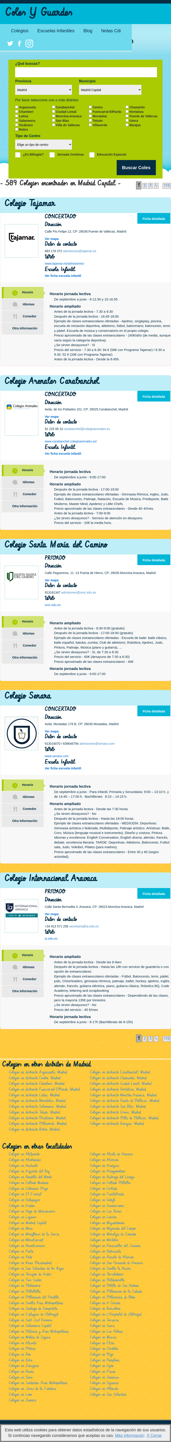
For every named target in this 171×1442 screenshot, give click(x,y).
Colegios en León (20, 1394)
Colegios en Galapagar (24, 1200)
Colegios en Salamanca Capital (30, 1325)
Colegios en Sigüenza (104, 1383)
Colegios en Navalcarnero (27, 1246)
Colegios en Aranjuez (104, 1165)
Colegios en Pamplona (104, 1360)
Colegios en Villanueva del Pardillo (34, 1297)
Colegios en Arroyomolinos (107, 1171)
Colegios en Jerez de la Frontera (32, 1388)
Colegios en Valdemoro (24, 1285)
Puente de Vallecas (143, 116)
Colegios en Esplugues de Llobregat (33, 1314)
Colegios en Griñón (22, 1206)
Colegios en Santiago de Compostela (33, 1308)
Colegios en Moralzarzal (26, 1240)
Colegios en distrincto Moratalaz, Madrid (37, 1100)
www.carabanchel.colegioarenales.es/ (71, 441)
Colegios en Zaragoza (24, 1366)
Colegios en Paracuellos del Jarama (115, 1246)
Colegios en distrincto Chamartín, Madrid (118, 1078)
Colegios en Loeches (103, 1217)
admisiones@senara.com (97, 743)
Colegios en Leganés (22, 1217)
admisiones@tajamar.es (79, 251)
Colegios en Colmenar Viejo (28, 1188)
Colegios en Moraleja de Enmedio (113, 1234)
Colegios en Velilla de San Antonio (114, 1285)
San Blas (62, 120)
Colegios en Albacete (104, 1388)
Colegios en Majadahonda (107, 1223)
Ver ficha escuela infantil (63, 276)
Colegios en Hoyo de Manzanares (32, 1211)
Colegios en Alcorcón (104, 1160)
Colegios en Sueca (102, 1325)
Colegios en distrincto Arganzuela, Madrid (38, 1072)
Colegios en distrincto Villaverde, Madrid (37, 1123)
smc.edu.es (53, 605)
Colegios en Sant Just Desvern (30, 1320)
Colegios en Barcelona (105, 1308)
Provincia (23, 81)
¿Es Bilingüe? (33, 154)
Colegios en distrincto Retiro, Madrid (34, 1129)
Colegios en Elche (102, 1343)
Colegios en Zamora (22, 1400)
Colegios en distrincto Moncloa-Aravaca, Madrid (123, 1095)
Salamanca (27, 120)
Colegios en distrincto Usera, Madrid (115, 1112)
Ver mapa (52, 238)
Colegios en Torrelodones (107, 1274)
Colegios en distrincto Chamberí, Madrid (36, 1083)
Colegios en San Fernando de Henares (116, 1263)
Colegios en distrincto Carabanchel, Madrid (120, 1072)
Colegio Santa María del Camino (56, 545)
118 (167, 186)
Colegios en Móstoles (104, 1240)
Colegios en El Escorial (25, 1194)
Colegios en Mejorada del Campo (113, 1228)
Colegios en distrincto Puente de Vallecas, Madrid (124, 1100)
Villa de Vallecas (68, 125)
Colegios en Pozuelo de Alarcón (112, 1257)
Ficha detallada (153, 219)
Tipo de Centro (27, 136)
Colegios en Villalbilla (25, 1291)
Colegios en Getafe (102, 1200)
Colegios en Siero (21, 1377)
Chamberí (26, 111)
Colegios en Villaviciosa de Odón (112, 1297)
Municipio (87, 81)
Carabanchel (65, 107)
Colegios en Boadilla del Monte (30, 1177)
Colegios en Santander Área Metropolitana (38, 1383)
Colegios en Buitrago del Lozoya (112, 1177)
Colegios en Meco (21, 1228)
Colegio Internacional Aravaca (51, 878)
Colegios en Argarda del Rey (29, 1171)
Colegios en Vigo (101, 1354)
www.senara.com (57, 756)
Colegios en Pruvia (103, 1371)
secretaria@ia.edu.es (84, 926)
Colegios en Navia (21, 1371)
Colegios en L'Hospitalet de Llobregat (115, 1314)
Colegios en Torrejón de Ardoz (30, 1274)
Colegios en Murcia (103, 1337)
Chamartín (137, 107)
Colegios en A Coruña (105, 1303)
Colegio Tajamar (30, 203)
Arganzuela (27, 107)
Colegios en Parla (21, 1251)
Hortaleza (136, 111)
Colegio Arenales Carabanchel (52, 381)
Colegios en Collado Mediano (28, 1183)
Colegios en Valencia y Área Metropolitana (39, 1331)
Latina (23, 116)
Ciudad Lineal (66, 111)
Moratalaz (100, 116)
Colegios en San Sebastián (108, 1394)
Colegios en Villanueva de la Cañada (116, 1291)
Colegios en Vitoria (22, 1348)
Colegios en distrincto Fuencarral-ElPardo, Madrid (44, 1089)
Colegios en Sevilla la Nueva (110, 1268)
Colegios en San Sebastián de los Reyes (36, 1268)
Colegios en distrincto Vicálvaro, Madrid (37, 1118)
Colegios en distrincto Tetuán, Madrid (34, 1112)
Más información (130, 1435)
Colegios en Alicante (22, 1343)
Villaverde (100, 125)
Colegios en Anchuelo (23, 1165)
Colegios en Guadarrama (107, 1206)
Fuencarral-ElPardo (107, 111)
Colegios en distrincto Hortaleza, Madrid (118, 1089)
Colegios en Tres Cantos (25, 1280)
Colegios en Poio (20, 1354)
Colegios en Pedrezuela (105, 1251)
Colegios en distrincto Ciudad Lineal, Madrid (120, 1083)
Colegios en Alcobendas (25, 1160)
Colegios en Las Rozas (106, 1211)
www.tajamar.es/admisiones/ (64, 263)
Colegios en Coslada (103, 1188)
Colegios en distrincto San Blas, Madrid (118, 1106)
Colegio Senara (28, 696)
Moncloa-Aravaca (69, 116)
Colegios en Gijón (102, 1366)
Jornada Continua (70, 154)
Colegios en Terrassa (104, 1320)
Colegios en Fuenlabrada (107, 1194)
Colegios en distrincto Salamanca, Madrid (37, 1106)
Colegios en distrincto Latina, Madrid (34, 1095)
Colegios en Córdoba (104, 1348)
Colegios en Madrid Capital (27, 1223)
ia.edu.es (51, 938)
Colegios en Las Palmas (106, 1331)
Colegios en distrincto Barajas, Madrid (117, 1123)
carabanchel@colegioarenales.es (87, 429)
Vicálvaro (26, 125)
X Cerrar (154, 1435)
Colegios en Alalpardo (24, 1154)
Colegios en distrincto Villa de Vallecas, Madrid (124, 1118)
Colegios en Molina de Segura (29, 1337)
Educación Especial (111, 154)
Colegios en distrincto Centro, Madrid (34, 1078)
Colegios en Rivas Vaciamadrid (30, 1263)
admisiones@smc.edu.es (78, 592)
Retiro (23, 129)
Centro (98, 107)
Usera (133, 120)
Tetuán (98, 120)
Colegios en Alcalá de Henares (111, 1154)
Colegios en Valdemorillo (107, 1280)
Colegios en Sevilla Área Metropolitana (36, 1303)
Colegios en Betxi (20, 1360)
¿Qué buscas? (27, 63)
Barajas (135, 125)
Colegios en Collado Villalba (110, 1183)
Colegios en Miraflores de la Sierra (34, 1234)
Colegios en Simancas (104, 1377)
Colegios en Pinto (20, 1257)
